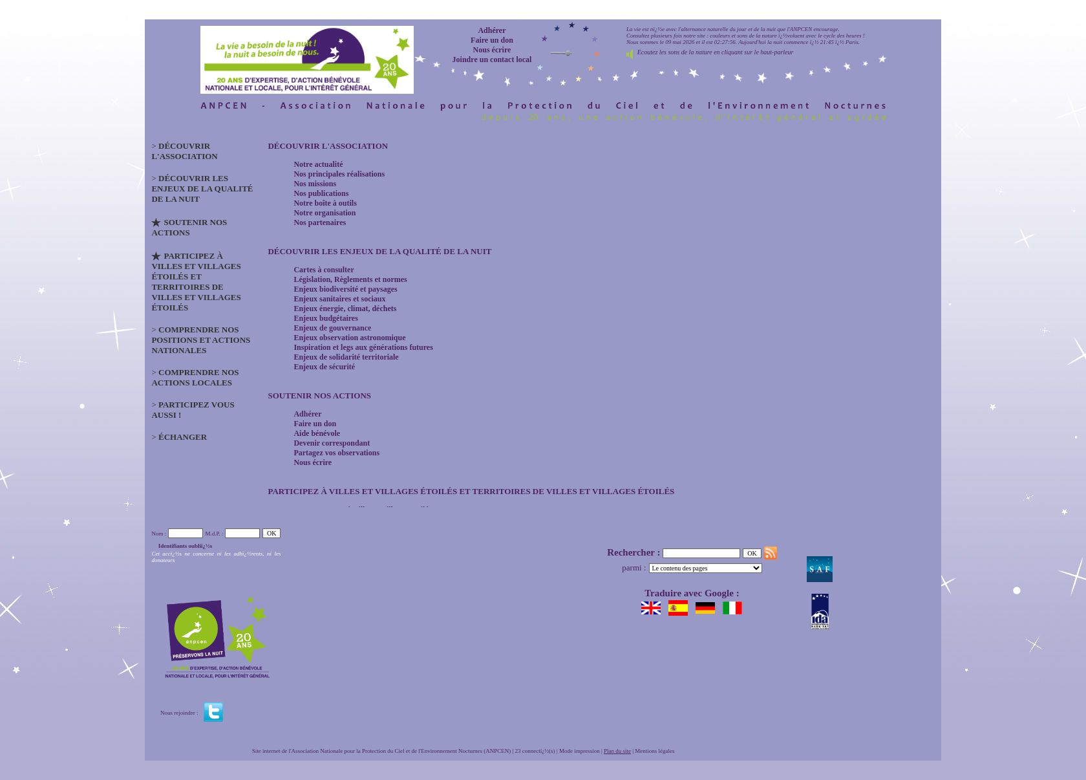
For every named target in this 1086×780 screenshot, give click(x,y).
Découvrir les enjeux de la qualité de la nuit (379, 251)
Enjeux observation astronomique (349, 337)
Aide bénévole (316, 433)
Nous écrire (492, 49)
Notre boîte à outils (324, 203)
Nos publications (320, 193)
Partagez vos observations (336, 452)
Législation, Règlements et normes (350, 279)
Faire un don (492, 40)
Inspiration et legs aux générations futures (362, 347)
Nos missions (314, 183)
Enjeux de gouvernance (332, 327)
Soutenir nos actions (319, 395)
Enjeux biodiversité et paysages (345, 289)
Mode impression (579, 751)
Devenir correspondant (331, 443)
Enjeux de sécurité (324, 366)
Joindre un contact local (492, 59)
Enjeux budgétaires (325, 318)
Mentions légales (654, 751)
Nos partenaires (319, 222)
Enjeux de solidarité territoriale (345, 357)
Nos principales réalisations (339, 174)
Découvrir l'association (328, 146)
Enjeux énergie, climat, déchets (344, 308)
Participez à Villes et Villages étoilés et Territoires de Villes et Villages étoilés (471, 491)
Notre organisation (324, 212)
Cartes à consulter (323, 269)
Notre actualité (318, 164)
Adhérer (492, 30)
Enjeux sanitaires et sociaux (339, 298)
